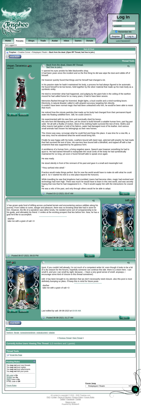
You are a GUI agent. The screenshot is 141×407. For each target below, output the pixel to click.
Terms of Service (64, 397)
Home (8, 41)
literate (16, 333)
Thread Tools (128, 61)
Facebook (70, 399)
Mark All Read (89, 49)
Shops (31, 41)
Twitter (62, 399)
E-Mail (54, 397)
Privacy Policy (77, 397)
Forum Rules (12, 385)
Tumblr (78, 399)
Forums (19, 41)
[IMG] (9, 379)
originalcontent (42, 333)
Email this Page (16, 355)
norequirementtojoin (28, 333)
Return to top (70, 402)
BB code (10, 375)
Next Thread (77, 338)
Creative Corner (24, 52)
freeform (10, 333)
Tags (8, 329)
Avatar (55, 41)
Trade (43, 41)
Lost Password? (123, 41)
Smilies (9, 377)
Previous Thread (65, 338)
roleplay (52, 333)
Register (116, 36)
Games (78, 41)
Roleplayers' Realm (39, 52)
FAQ (24, 49)
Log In (131, 36)
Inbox (66, 41)
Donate (89, 41)
